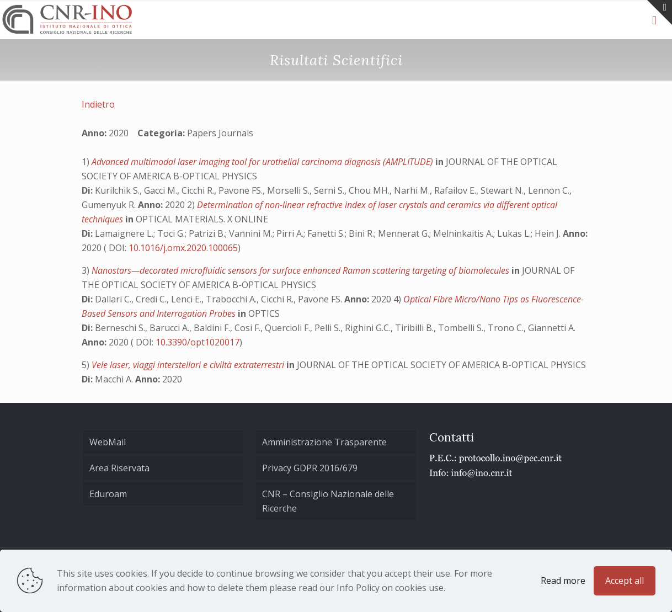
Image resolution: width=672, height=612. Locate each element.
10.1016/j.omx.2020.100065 (183, 248)
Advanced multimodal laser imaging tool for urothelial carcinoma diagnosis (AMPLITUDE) (263, 162)
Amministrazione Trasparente (324, 442)
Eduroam (108, 494)
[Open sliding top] (659, 12)
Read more (563, 580)
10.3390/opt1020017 (197, 342)
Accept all (624, 580)
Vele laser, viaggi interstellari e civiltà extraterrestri (189, 365)
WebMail (107, 442)
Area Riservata (119, 468)
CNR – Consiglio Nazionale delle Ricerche (328, 501)
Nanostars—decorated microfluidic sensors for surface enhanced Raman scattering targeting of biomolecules (301, 270)
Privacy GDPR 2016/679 (310, 468)
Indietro (98, 104)
